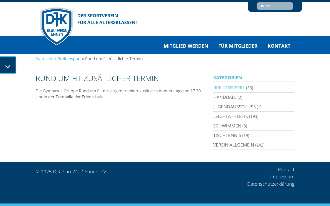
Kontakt (279, 46)
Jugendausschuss (234, 107)
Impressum (282, 176)
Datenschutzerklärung (270, 184)
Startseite (45, 58)
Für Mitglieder (237, 46)
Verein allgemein (233, 145)
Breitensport (69, 58)
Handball (225, 97)
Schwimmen (227, 126)
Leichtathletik (230, 116)
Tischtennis (227, 135)
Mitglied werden (186, 46)
